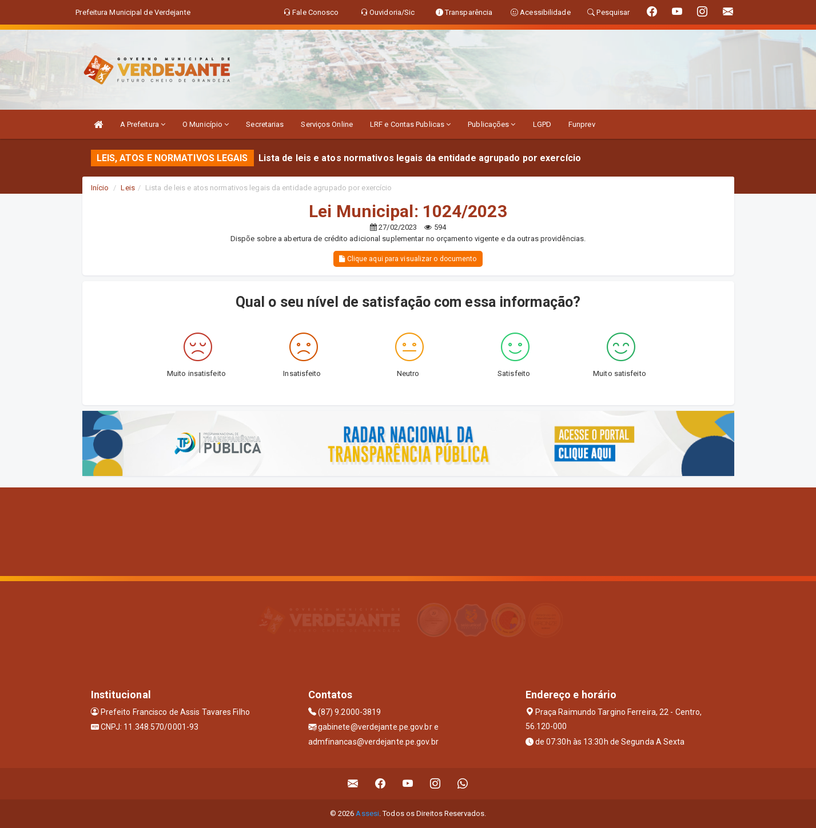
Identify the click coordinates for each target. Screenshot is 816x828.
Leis (127, 187)
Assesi (367, 813)
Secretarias (265, 124)
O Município (205, 124)
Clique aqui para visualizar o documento (407, 259)
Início (100, 187)
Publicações (491, 124)
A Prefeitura (142, 124)
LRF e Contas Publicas (410, 124)
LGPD (542, 124)
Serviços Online (327, 124)
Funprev (581, 124)
